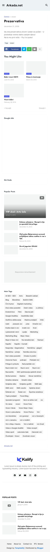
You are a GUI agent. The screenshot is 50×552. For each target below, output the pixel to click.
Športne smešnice (36, 392)
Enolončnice (10, 312)
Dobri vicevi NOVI (11, 77)
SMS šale (38, 384)
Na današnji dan (28, 340)
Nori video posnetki (13, 356)
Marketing (34, 332)
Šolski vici (22, 392)
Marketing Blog (11, 336)
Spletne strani (34, 388)
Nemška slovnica (29, 352)
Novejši (8, 108)
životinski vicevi (29, 436)
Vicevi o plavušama (13, 412)
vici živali (40, 424)
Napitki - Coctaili (20, 344)
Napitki (8, 344)
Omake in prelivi (30, 356)
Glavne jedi (29, 312)
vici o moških (25, 420)
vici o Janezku (11, 420)
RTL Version (38, 544)
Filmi (19, 312)
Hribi (42, 320)
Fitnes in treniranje (33, 77)
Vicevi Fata (27, 404)
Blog (7, 300)
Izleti (7, 324)
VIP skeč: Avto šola (25, 502)
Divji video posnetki (13, 308)
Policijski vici (34, 360)
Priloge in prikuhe (12, 364)
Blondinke (16, 300)
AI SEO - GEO (11, 296)
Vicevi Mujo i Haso (26, 408)
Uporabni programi (13, 400)
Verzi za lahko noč (30, 400)
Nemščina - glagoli (34, 348)
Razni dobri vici (11, 368)
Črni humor (10, 304)
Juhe (27, 324)
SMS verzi (9, 388)
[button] (3, 5)
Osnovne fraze (11, 360)
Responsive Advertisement (25, 272)
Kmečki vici (37, 324)
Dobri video (28, 308)
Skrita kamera (11, 376)
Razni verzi (25, 368)
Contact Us (27, 544)
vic (42, 400)
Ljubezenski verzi (12, 332)
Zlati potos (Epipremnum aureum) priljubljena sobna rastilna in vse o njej (32, 236)
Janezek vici (17, 324)
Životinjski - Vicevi (12, 436)
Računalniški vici (28, 364)
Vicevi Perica (28, 412)
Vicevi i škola (10, 408)
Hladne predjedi (30, 320)
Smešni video (27, 380)
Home (9, 544)
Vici (38, 412)
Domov (6, 17)
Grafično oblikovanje (13, 320)
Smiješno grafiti (25, 384)
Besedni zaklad (32, 296)
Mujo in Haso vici (12, 340)
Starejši (42, 108)
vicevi (13, 17)
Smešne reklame (12, 380)
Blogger (40, 548)
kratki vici (26, 328)
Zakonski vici (37, 432)
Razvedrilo (10, 372)
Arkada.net (14, 5)
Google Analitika (12, 316)
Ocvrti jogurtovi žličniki (28, 246)
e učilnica (39, 308)
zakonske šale (22, 432)
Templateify (19, 548)
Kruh (35, 328)
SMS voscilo (21, 388)
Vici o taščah (28, 424)
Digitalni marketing (24, 304)
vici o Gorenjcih (38, 416)
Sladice (22, 376)
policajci (23, 360)
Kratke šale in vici (12, 328)
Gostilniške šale (27, 316)
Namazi (40, 340)
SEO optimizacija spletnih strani (29, 372)
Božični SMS (28, 300)
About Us (17, 544)
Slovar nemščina (35, 376)
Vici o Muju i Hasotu (13, 424)
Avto (21, 296)
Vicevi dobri (8, 99)
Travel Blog (24, 396)
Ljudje (24, 332)
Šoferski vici (10, 392)
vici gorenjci (24, 416)
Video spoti (10, 432)
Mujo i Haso (24, 336)
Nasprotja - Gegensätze (15, 348)
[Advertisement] (25, 146)
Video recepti (32, 428)
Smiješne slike (11, 384)
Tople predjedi (11, 396)
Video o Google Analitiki (14, 428)
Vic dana (9, 404)
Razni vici (36, 368)
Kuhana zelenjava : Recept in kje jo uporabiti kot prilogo (31, 223)
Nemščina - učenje (13, 352)
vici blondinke (11, 416)
